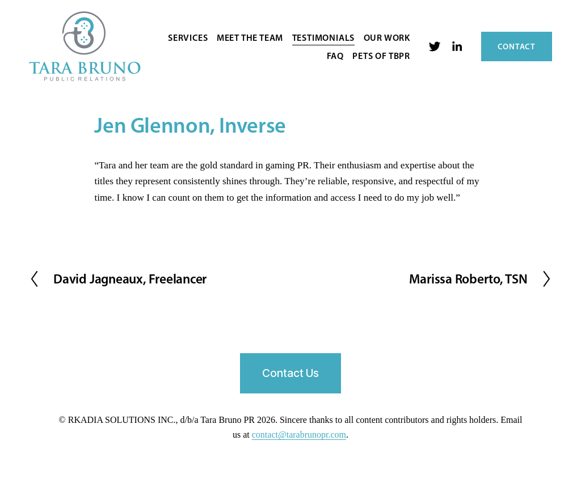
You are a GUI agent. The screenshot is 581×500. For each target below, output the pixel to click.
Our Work (387, 37)
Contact (517, 46)
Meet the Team (250, 37)
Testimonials (323, 37)
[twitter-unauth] (434, 46)
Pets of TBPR (381, 55)
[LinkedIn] (457, 46)
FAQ (335, 55)
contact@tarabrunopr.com (299, 434)
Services (188, 37)
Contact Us (290, 373)
